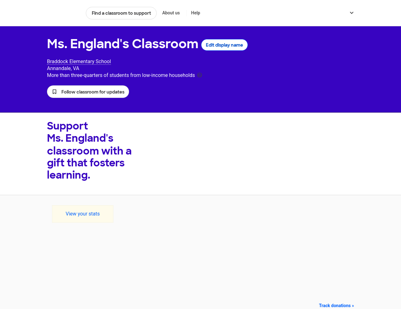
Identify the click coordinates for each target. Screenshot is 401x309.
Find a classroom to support (121, 13)
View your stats (82, 214)
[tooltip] (199, 74)
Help (195, 12)
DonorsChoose (64, 13)
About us (171, 12)
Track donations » (336, 305)
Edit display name (224, 45)
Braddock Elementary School (79, 61)
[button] (88, 91)
